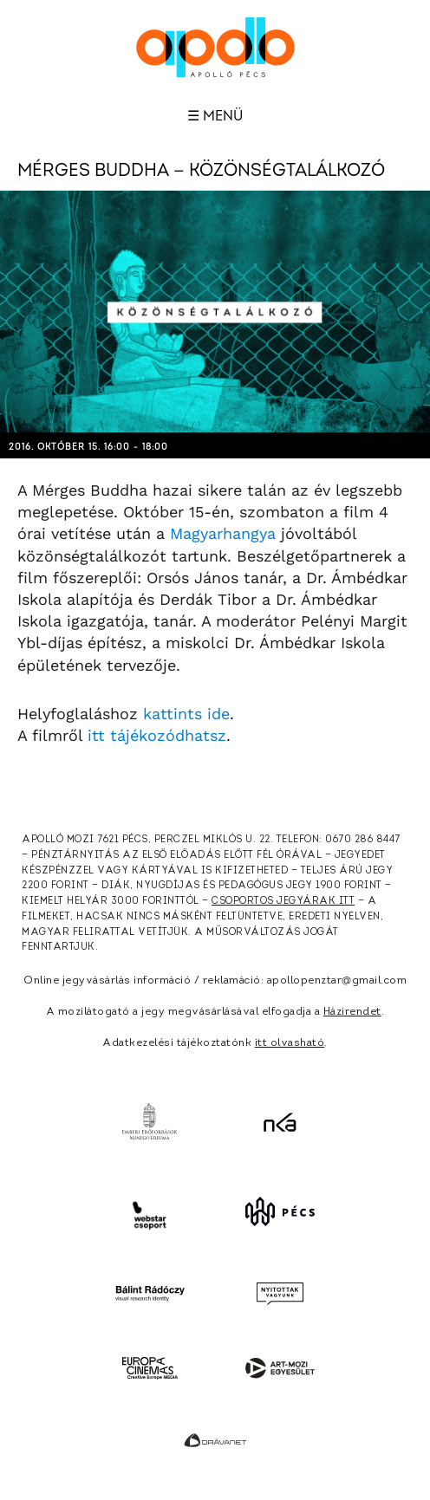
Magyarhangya (223, 533)
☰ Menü (215, 116)
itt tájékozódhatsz (157, 735)
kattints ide (186, 714)
